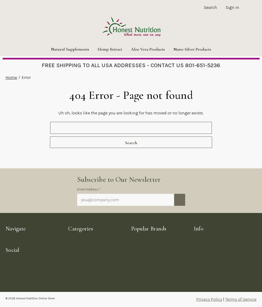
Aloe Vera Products (148, 49)
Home (11, 77)
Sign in (232, 7)
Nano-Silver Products (192, 49)
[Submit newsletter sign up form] (179, 200)
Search (210, 7)
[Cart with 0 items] (250, 8)
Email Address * (89, 189)
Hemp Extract (110, 49)
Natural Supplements (70, 49)
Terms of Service (240, 299)
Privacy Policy (209, 299)
